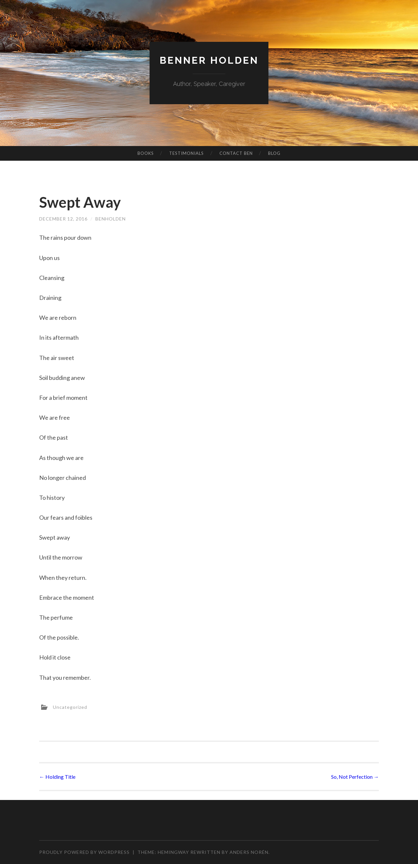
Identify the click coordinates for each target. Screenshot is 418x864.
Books (145, 153)
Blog (274, 153)
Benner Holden (209, 60)
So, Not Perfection (355, 777)
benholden (110, 218)
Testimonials (186, 153)
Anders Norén (249, 852)
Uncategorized (70, 707)
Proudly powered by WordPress (84, 852)
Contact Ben (236, 153)
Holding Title (57, 777)
